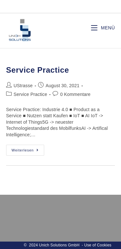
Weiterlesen (28, 152)
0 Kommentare (75, 94)
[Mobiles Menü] (103, 27)
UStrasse (23, 85)
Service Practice (37, 70)
